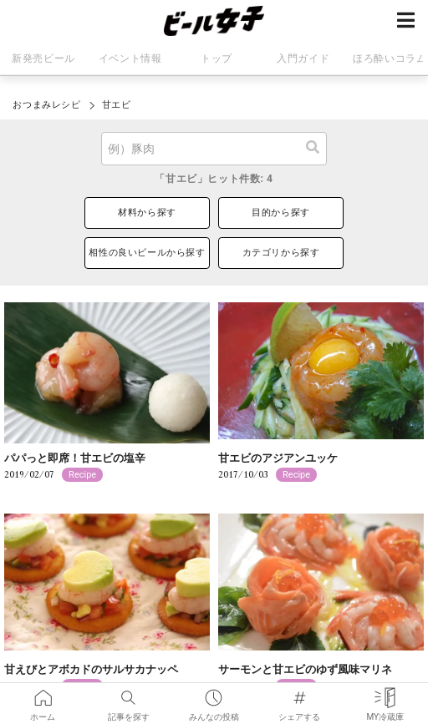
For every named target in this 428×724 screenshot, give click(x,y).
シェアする (299, 694)
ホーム (42, 694)
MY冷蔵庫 (385, 694)
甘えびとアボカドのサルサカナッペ (91, 669)
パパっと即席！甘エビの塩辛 (74, 458)
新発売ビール (43, 58)
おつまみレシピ (46, 104)
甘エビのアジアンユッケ (278, 458)
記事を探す (129, 694)
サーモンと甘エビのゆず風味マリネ (305, 669)
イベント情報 (130, 58)
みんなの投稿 (214, 694)
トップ (216, 58)
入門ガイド (303, 58)
